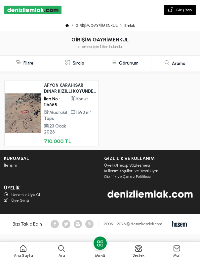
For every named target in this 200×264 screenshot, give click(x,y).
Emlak (129, 25)
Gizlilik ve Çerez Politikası (127, 176)
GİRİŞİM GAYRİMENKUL (97, 25)
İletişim (10, 165)
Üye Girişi (16, 200)
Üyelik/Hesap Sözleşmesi (127, 165)
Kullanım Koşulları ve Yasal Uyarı (131, 171)
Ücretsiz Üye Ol (22, 195)
